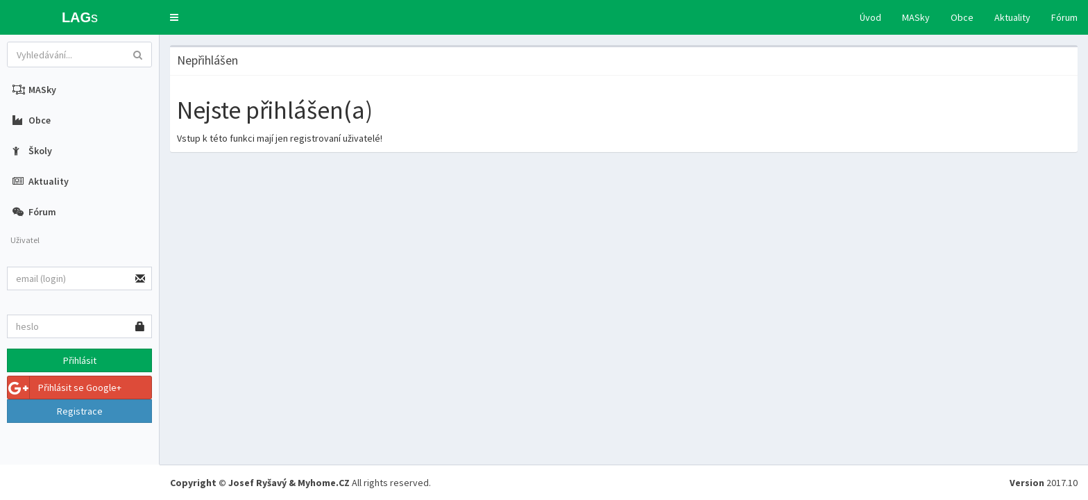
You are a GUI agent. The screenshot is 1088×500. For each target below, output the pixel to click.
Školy (32, 150)
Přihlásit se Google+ (64, 387)
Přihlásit (79, 360)
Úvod (870, 17)
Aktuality (1012, 17)
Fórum (1064, 17)
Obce (962, 17)
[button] (174, 17)
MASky (916, 17)
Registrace (80, 411)
